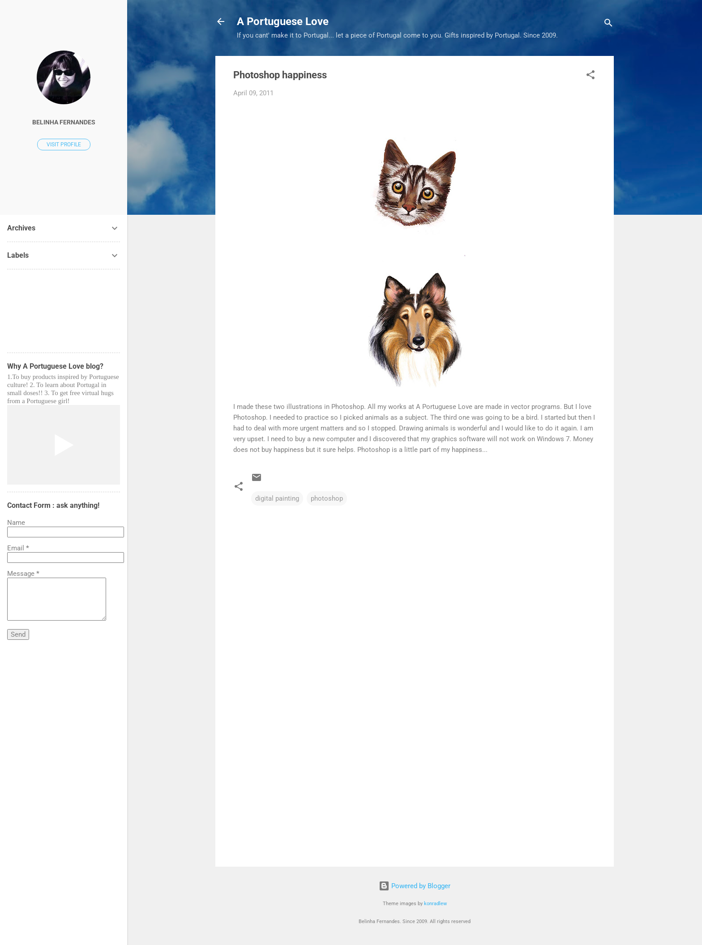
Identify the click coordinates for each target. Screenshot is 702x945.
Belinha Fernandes (63, 122)
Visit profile (64, 144)
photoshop (327, 498)
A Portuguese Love (283, 21)
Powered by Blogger (414, 886)
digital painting (277, 498)
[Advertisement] (414, 783)
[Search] (608, 24)
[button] (590, 76)
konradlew (435, 904)
